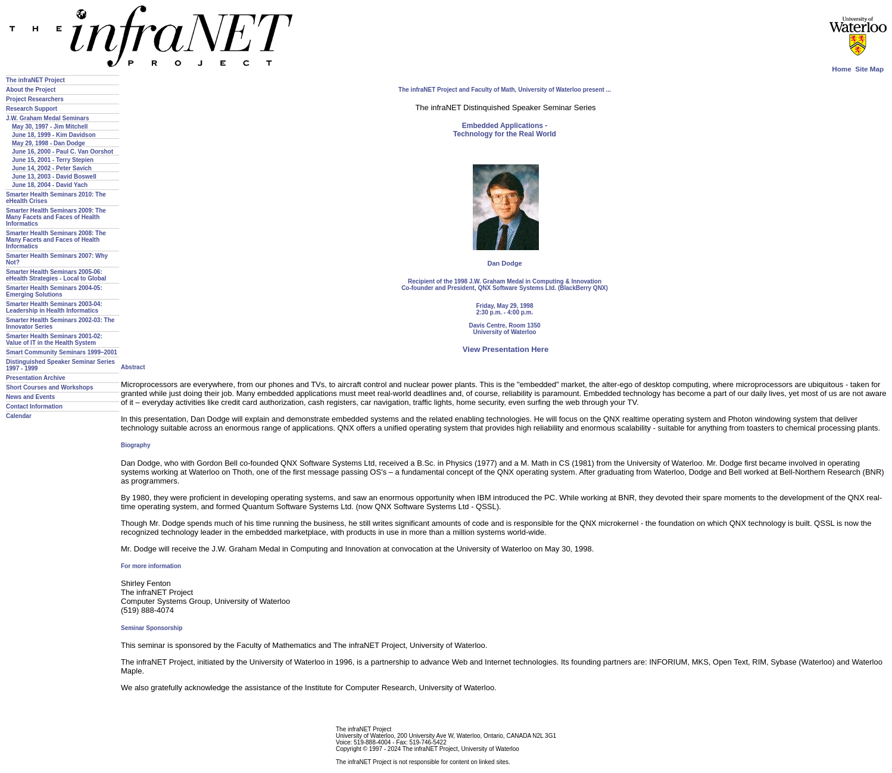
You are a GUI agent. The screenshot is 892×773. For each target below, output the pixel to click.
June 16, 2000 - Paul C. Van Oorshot (62, 151)
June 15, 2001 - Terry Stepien (52, 160)
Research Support (31, 108)
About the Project (30, 89)
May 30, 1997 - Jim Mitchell (50, 126)
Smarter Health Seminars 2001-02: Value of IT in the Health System (54, 339)
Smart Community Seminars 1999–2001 (61, 352)
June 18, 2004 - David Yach (50, 185)
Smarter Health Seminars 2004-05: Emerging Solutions (54, 291)
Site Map (869, 69)
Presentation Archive (36, 378)
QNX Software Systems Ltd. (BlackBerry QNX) (542, 288)
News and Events (30, 397)
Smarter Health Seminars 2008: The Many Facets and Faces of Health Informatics (56, 240)
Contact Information (34, 406)
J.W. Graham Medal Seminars (47, 118)
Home (841, 69)
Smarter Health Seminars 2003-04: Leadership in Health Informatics (54, 307)
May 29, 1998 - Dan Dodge (48, 143)
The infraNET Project (35, 80)
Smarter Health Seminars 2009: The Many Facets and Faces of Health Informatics (56, 217)
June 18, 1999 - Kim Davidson (54, 135)
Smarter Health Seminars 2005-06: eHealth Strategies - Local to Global (56, 275)
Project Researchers (35, 99)
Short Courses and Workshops (49, 387)
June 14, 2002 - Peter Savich (52, 168)
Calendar (19, 416)
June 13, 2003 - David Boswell (54, 176)
